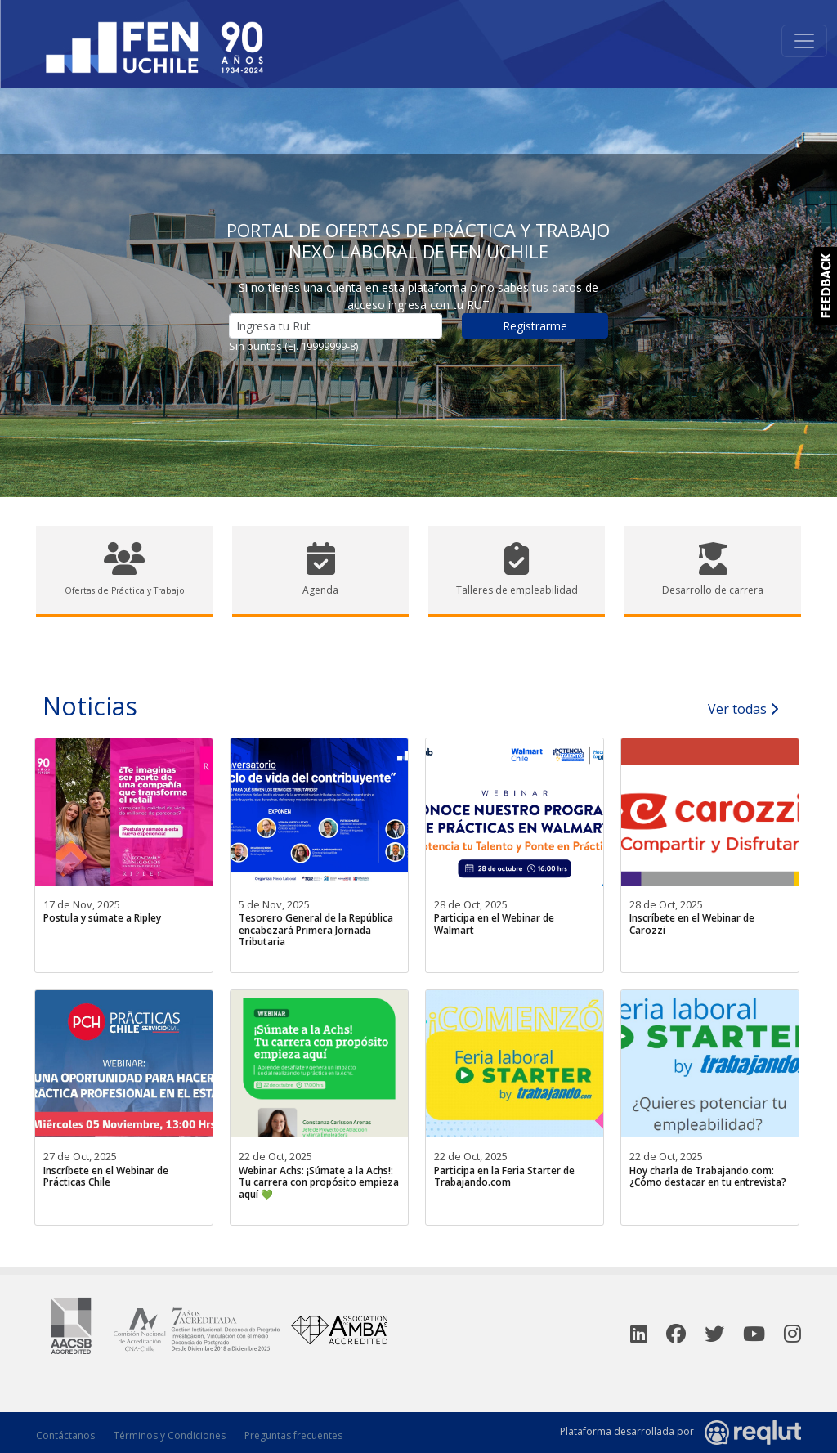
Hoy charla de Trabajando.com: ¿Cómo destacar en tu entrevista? (707, 1176)
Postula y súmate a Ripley (102, 918)
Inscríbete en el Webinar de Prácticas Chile (105, 1176)
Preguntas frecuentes (293, 1435)
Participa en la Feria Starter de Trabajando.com (504, 1176)
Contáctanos (65, 1435)
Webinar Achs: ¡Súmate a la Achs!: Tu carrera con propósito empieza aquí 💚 (319, 1182)
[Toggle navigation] (804, 41)
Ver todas (743, 709)
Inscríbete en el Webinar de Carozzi (691, 923)
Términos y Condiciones (170, 1435)
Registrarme (535, 326)
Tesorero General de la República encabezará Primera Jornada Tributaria (316, 929)
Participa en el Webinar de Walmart (494, 923)
